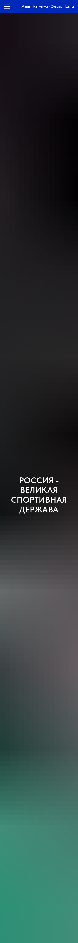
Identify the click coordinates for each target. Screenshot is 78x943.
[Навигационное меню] (7, 7)
